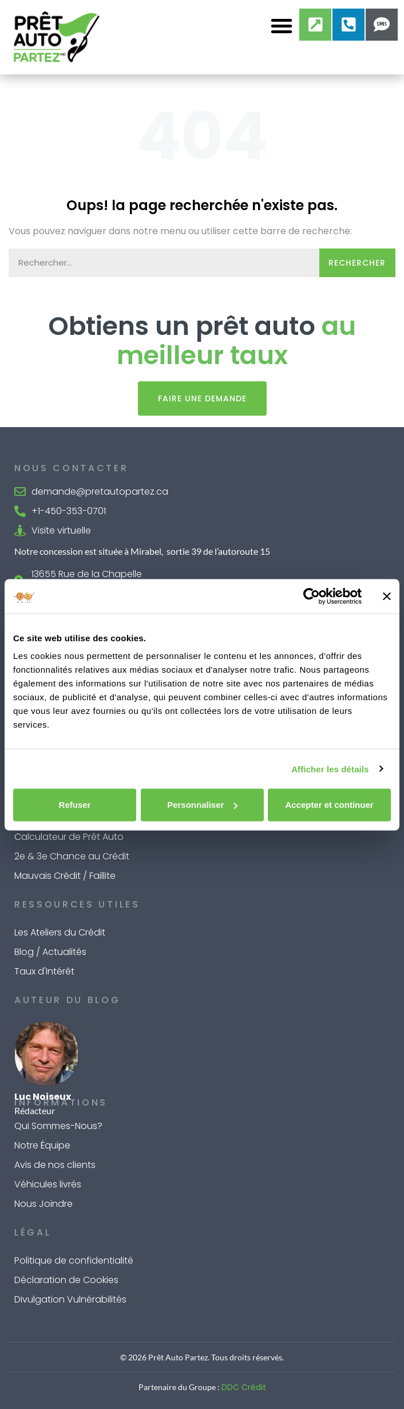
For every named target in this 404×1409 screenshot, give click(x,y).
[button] (281, 26)
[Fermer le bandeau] (387, 596)
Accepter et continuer (329, 805)
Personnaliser (202, 805)
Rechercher (357, 263)
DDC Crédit (243, 1387)
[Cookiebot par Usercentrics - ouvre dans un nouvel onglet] (312, 596)
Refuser (75, 805)
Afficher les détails (330, 768)
